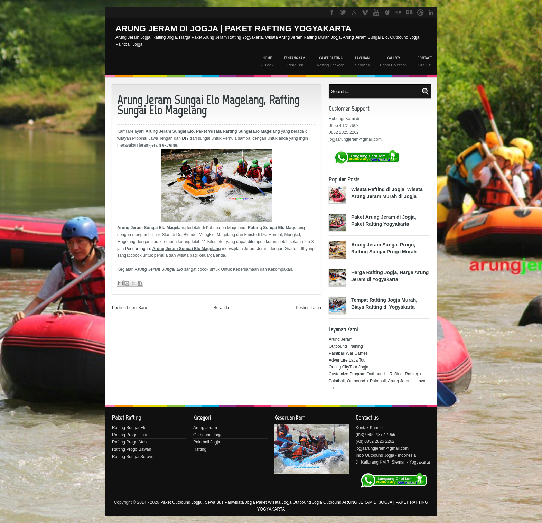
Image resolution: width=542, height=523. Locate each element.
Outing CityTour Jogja (348, 367)
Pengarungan (137, 248)
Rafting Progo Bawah (131, 449)
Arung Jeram (341, 339)
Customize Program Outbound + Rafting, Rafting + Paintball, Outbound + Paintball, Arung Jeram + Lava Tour (377, 381)
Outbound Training (346, 346)
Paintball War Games (348, 353)
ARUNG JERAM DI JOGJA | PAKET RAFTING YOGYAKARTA (233, 28)
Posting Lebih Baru (129, 307)
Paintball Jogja (206, 442)
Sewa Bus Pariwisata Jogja (230, 502)
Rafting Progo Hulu (129, 434)
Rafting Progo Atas (129, 442)
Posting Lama (308, 307)
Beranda (221, 307)
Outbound (332, 502)
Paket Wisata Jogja (274, 502)
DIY (185, 138)
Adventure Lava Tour (348, 360)
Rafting (199, 449)
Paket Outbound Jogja (181, 502)
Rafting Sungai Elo (129, 427)
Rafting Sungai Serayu (132, 456)
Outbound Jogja (208, 434)
